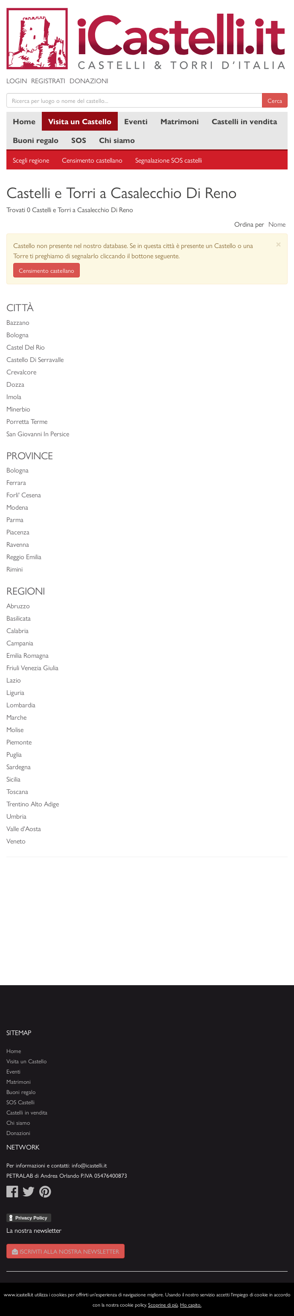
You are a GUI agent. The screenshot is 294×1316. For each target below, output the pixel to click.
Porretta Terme (26, 421)
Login (16, 80)
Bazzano (17, 322)
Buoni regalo (35, 139)
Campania (19, 643)
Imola (13, 396)
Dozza (15, 384)
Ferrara (16, 482)
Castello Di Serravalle (35, 359)
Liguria (15, 692)
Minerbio (18, 409)
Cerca (275, 100)
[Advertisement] (147, 925)
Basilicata (18, 618)
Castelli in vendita (244, 121)
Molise (14, 729)
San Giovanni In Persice (37, 433)
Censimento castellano (92, 160)
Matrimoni (179, 121)
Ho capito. (190, 1304)
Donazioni (89, 80)
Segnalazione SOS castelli (168, 160)
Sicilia (13, 779)
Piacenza (17, 532)
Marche (16, 717)
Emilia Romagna (27, 655)
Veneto (16, 841)
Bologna (17, 334)
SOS (78, 139)
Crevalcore (21, 371)
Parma (14, 519)
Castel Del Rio (25, 347)
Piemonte (19, 742)
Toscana (17, 791)
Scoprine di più (163, 1304)
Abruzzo (18, 605)
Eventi (136, 121)
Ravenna (17, 544)
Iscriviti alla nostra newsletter (65, 1251)
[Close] (278, 243)
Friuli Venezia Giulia (32, 667)
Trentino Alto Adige (32, 803)
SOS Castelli (20, 1102)
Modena (17, 507)
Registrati (48, 80)
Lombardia (20, 704)
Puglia (14, 754)
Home (24, 121)
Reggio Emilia (23, 556)
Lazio (13, 680)
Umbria (16, 816)
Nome (276, 224)
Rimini (14, 569)
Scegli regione (31, 160)
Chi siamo (117, 139)
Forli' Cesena (23, 494)
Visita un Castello (79, 121)
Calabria (17, 630)
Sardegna (18, 766)
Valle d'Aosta (23, 828)
